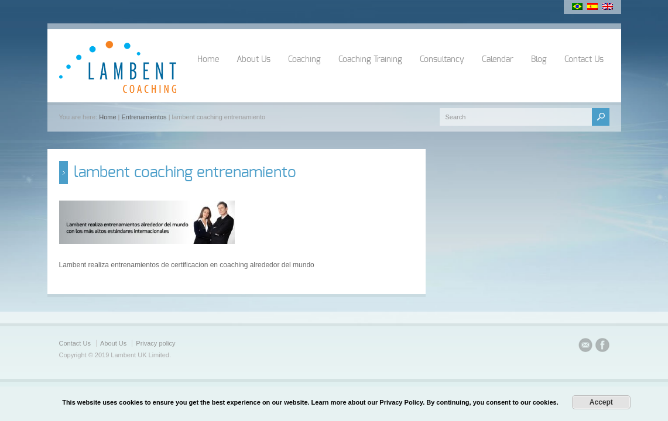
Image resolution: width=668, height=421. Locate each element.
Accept (601, 402)
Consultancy (442, 60)
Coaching (304, 60)
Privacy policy (155, 343)
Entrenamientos (144, 116)
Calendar (497, 60)
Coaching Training (370, 60)
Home (208, 60)
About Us (253, 60)
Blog (539, 60)
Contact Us (584, 60)
